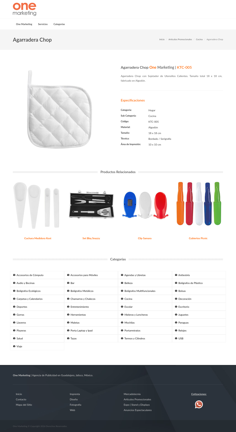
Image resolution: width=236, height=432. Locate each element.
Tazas (72, 338)
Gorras (18, 314)
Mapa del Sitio (24, 404)
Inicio (161, 39)
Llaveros (19, 322)
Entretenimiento (78, 306)
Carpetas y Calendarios (28, 298)
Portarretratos (130, 330)
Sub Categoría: (128, 115)
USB (179, 338)
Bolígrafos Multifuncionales (138, 290)
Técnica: (125, 138)
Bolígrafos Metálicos (80, 290)
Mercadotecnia (132, 394)
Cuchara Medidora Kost (37, 238)
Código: (125, 121)
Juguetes (181, 314)
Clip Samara (144, 238)
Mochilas (128, 322)
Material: (125, 127)
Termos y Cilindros (133, 338)
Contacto (21, 399)
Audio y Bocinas (23, 283)
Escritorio (182, 306)
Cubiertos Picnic (198, 238)
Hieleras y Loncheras (134, 314)
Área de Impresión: (131, 144)
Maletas (73, 322)
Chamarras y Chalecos (81, 298)
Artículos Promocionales (180, 39)
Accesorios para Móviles (82, 275)
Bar (70, 283)
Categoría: (126, 109)
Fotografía (75, 404)
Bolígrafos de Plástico (189, 283)
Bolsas (180, 290)
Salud (18, 338)
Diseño (74, 399)
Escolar (127, 306)
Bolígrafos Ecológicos (27, 290)
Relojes (181, 330)
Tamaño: (125, 132)
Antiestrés (182, 275)
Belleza (127, 283)
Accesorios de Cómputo (28, 275)
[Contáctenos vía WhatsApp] (199, 404)
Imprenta (75, 394)
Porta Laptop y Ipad (80, 330)
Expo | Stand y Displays (137, 404)
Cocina (199, 39)
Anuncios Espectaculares (138, 410)
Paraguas (182, 322)
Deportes (20, 306)
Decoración (183, 298)
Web (72, 410)
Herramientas (76, 314)
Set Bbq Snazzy (91, 238)
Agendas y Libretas (133, 275)
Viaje (17, 346)
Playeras (19, 330)
